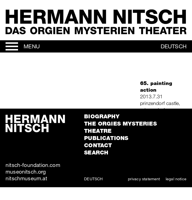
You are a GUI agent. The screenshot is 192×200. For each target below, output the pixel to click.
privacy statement (144, 178)
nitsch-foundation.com (33, 165)
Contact (98, 145)
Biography (101, 116)
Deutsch (173, 46)
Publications (106, 138)
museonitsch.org (26, 171)
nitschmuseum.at (26, 178)
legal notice (176, 178)
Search (96, 152)
